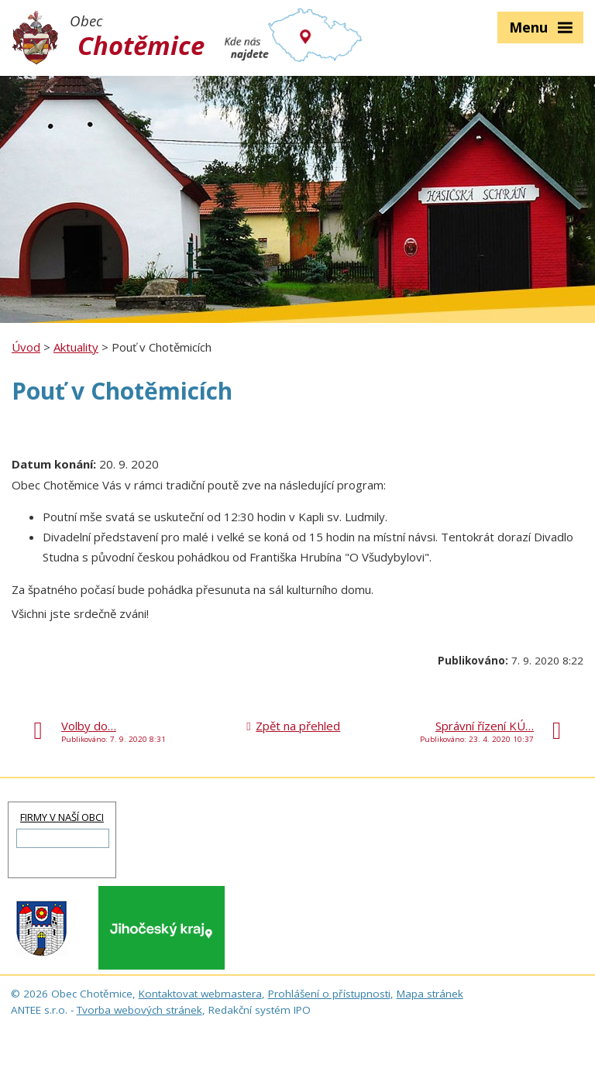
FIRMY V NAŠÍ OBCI (62, 817)
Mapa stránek (430, 994)
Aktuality (75, 347)
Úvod (26, 347)
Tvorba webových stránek (139, 1010)
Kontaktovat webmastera (200, 994)
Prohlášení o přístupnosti (329, 994)
